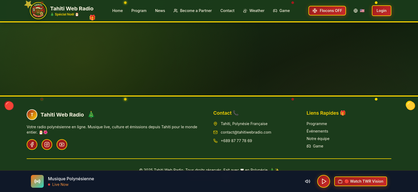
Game (281, 10)
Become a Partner (193, 10)
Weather (253, 10)
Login (382, 10)
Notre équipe (318, 138)
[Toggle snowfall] (327, 10)
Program (139, 10)
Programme (317, 123)
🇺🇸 (358, 10)
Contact (227, 10)
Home (117, 10)
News (160, 10)
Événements (317, 131)
